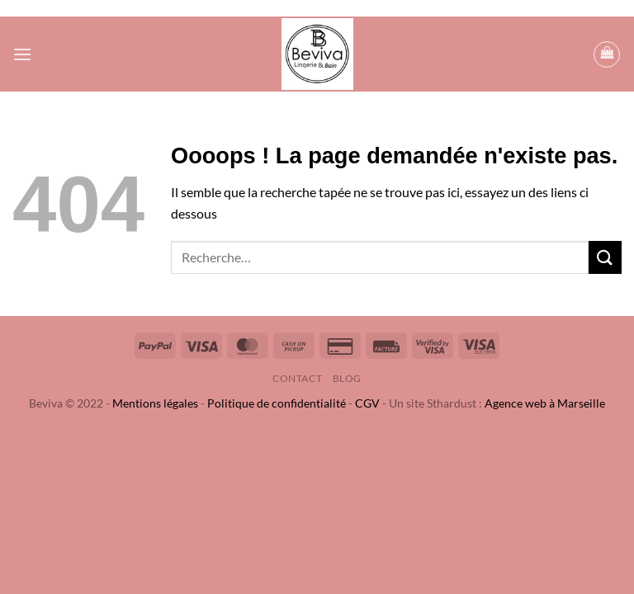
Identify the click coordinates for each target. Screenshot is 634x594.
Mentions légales (155, 403)
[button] (22, 54)
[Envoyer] (605, 257)
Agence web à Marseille (545, 403)
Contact (297, 378)
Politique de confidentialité (276, 403)
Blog (347, 378)
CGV (367, 403)
